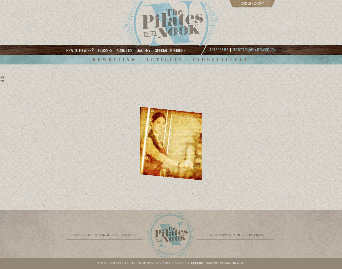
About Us (124, 50)
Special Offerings (170, 50)
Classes (105, 50)
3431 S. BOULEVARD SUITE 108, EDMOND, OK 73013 (133, 263)
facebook (256, 234)
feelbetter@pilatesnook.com (254, 49)
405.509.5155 (180, 263)
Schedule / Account (252, 3)
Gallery (143, 50)
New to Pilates (80, 50)
